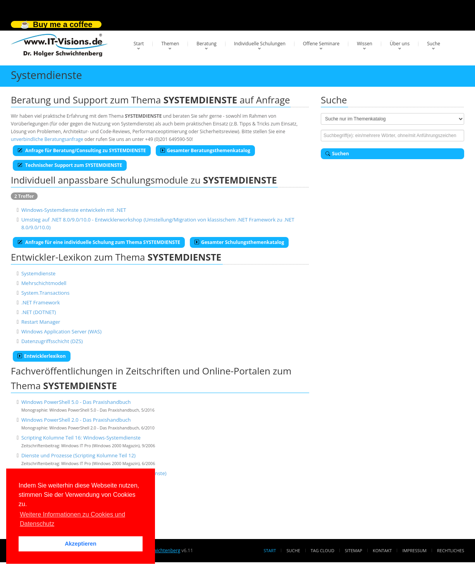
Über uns (400, 43)
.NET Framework (40, 302)
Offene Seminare (321, 43)
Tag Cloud (322, 550)
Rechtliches (450, 550)
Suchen (337, 153)
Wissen (364, 43)
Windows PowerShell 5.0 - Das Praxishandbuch (76, 401)
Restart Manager (40, 321)
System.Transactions (45, 292)
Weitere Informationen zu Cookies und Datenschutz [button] (72, 519)
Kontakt (382, 550)
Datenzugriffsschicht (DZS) (52, 341)
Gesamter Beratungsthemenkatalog (205, 150)
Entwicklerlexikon (41, 356)
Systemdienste (38, 273)
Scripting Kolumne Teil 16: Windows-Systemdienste (81, 437)
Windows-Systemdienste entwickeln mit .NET (73, 209)
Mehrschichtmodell (43, 283)
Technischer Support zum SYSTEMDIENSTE (69, 165)
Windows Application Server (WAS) (61, 331)
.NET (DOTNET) (38, 312)
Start (139, 43)
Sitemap (353, 550)
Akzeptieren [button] (80, 544)
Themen (170, 43)
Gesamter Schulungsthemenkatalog (239, 242)
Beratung (206, 43)
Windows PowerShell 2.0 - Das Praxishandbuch (76, 419)
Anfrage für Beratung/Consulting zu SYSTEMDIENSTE (81, 150)
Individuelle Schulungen (260, 43)
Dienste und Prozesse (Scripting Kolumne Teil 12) (78, 455)
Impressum (414, 550)
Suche (433, 43)
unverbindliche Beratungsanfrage (47, 139)
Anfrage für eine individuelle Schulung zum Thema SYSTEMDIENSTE (98, 242)
